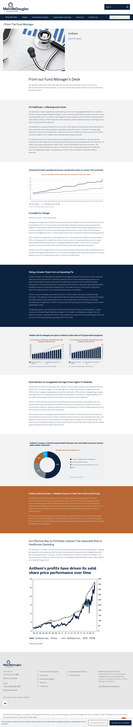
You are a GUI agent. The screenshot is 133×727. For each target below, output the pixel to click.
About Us (43, 683)
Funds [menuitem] (24, 17)
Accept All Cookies (120, 723)
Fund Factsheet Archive (78, 672)
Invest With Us (75, 675)
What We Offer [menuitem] (11, 17)
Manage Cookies (98, 723)
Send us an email (10, 678)
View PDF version (74, 39)
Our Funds (43, 675)
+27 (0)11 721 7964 (11, 675)
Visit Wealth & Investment (108, 686)
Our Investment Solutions (49, 672)
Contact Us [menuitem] (93, 17)
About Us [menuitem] (80, 17)
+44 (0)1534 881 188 (11, 686)
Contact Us (44, 686)
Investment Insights (47, 679)
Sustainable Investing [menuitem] (62, 17)
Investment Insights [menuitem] (40, 17)
